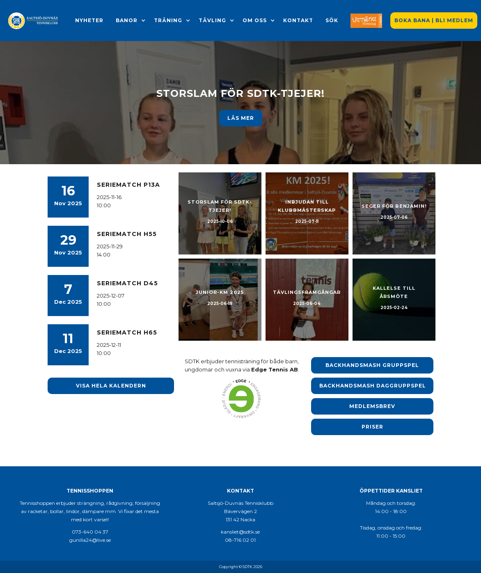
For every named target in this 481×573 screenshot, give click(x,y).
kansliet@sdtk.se (240, 532)
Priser (372, 427)
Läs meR (240, 118)
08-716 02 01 (240, 540)
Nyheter (89, 20)
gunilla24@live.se (90, 540)
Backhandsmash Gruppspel (372, 365)
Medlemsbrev (372, 406)
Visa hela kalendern (111, 386)
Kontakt (298, 20)
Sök (331, 20)
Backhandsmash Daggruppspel (372, 386)
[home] (33, 20)
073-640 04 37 (90, 532)
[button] (127, 20)
